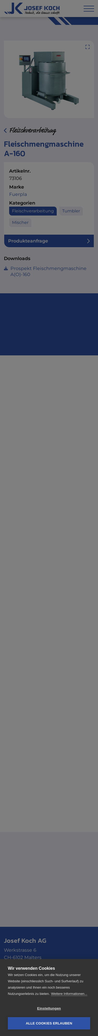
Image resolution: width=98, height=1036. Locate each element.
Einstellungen (49, 1008)
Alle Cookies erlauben (49, 1023)
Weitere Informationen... (69, 994)
